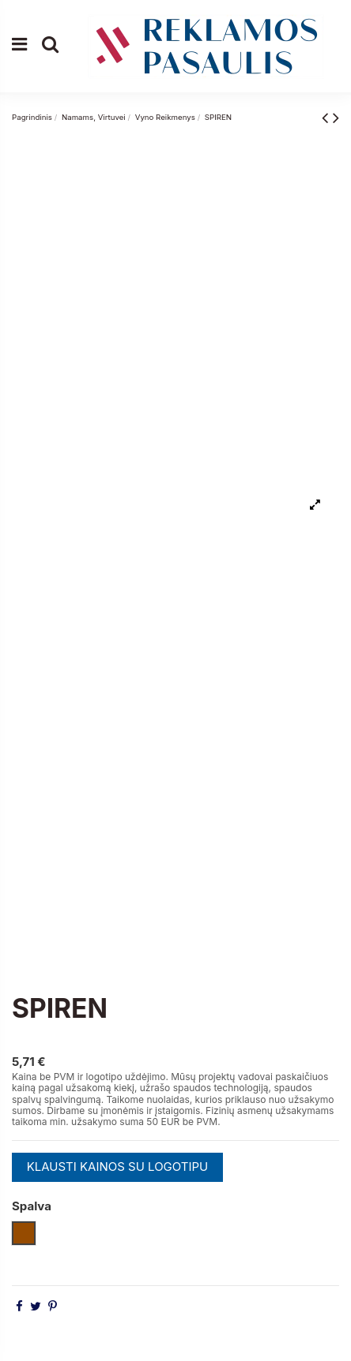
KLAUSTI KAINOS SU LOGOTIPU (118, 1166)
